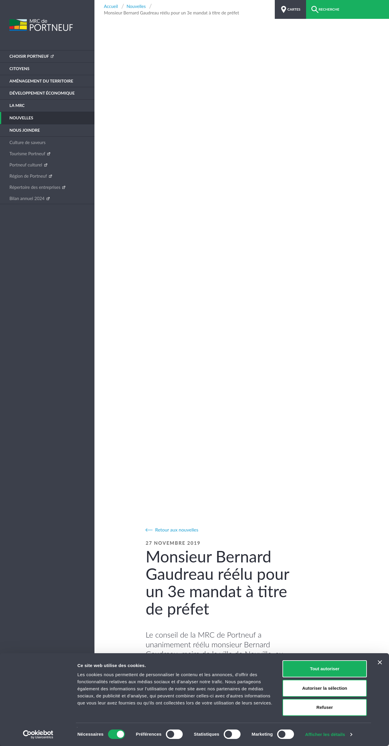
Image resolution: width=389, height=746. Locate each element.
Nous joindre (24, 130)
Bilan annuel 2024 (27, 198)
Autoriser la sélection (324, 688)
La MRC (16, 105)
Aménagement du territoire (41, 80)
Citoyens (19, 68)
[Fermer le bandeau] (380, 662)
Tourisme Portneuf (27, 153)
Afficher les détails (325, 734)
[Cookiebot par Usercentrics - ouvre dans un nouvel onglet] (38, 734)
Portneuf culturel (26, 164)
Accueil (111, 6)
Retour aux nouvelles (176, 529)
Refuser (324, 707)
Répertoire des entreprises (35, 187)
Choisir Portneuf (29, 56)
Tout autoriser (324, 668)
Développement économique (42, 92)
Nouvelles (21, 117)
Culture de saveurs (27, 142)
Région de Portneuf (28, 176)
